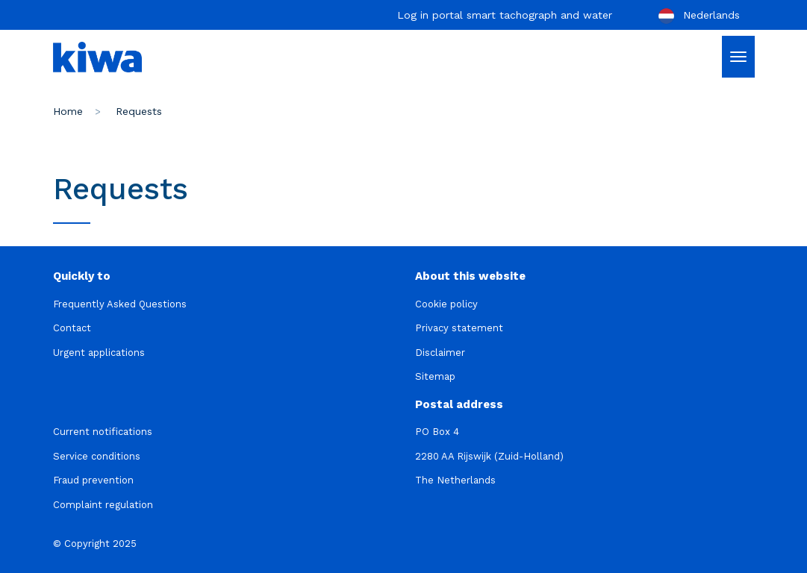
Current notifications (102, 431)
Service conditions (96, 456)
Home (68, 111)
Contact (72, 328)
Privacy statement (459, 328)
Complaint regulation (103, 504)
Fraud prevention (93, 480)
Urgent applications (99, 352)
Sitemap (435, 376)
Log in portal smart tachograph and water (504, 15)
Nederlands (698, 16)
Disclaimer (440, 352)
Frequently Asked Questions (120, 304)
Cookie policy (446, 304)
